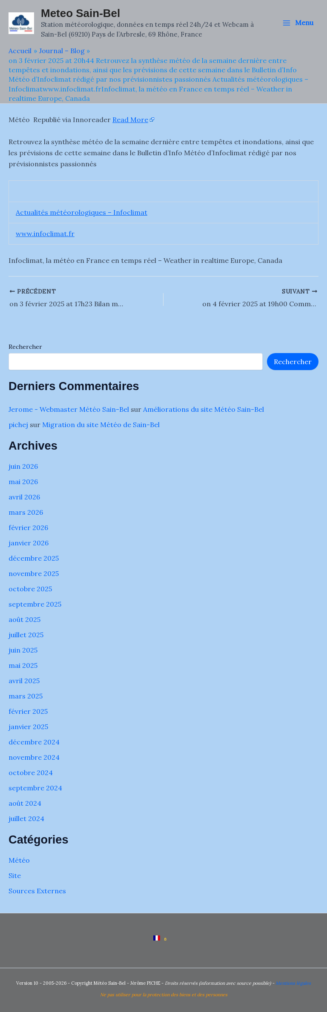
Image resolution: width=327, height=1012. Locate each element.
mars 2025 (26, 696)
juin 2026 (23, 466)
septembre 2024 (35, 788)
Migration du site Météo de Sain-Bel (101, 424)
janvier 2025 (28, 726)
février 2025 (28, 711)
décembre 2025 (34, 558)
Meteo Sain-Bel (80, 13)
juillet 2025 (26, 634)
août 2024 (25, 803)
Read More (130, 119)
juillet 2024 (26, 818)
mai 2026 (23, 481)
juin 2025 (23, 650)
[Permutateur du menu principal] (297, 22)
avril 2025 (24, 680)
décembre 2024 (34, 742)
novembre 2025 (34, 573)
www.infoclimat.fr (45, 233)
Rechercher (25, 347)
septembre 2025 (35, 604)
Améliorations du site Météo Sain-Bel (203, 409)
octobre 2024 (31, 772)
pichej (18, 424)
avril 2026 (24, 497)
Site (15, 875)
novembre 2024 (34, 757)
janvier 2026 (29, 543)
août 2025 (24, 619)
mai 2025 (23, 665)
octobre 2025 (30, 588)
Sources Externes (37, 891)
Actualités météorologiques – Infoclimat (81, 212)
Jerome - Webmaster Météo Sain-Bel (69, 409)
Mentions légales (293, 983)
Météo (19, 860)
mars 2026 (26, 512)
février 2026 (28, 527)
